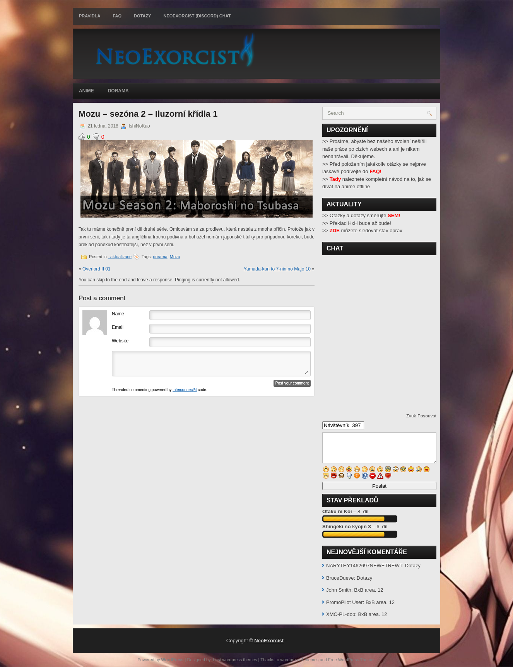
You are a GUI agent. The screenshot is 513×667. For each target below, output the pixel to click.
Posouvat (426, 415)
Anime (86, 91)
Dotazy (142, 16)
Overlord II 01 (96, 269)
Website (120, 341)
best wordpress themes (235, 659)
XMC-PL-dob (340, 614)
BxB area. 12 (368, 590)
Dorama (118, 91)
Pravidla (89, 16)
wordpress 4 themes (299, 659)
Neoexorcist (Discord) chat (197, 16)
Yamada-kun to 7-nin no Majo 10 (277, 269)
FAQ (117, 16)
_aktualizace (120, 256)
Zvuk (411, 415)
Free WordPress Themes (351, 659)
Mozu (175, 256)
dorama (160, 256)
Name (118, 313)
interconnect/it (185, 390)
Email (117, 327)
